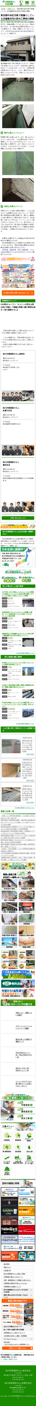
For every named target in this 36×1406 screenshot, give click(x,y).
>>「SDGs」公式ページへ (9, 1359)
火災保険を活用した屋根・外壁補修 (15, 1336)
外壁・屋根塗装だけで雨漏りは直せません (17, 1280)
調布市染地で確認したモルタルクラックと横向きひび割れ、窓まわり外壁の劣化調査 (18, 841)
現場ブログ (11, 9)
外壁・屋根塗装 (23, 250)
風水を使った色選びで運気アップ (24, 1041)
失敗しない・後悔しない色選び (24, 1014)
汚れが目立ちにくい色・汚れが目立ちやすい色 (24, 1055)
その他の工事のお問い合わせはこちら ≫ (18, 293)
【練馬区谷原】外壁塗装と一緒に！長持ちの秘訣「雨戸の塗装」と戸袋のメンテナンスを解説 (18, 859)
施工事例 (6, 1264)
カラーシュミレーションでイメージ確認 (24, 1027)
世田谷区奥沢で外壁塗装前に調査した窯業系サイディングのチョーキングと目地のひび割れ (18, 832)
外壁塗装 (5, 250)
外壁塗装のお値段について (12, 1286)
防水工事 (27, 31)
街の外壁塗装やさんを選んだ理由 (14, 1274)
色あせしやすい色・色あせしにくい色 (23, 1069)
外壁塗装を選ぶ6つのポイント (13, 1277)
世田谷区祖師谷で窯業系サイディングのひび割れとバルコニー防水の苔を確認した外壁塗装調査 (18, 828)
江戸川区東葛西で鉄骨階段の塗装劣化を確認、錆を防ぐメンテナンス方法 (18, 854)
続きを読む (30, 754)
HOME (3, 9)
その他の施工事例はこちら (25, 653)
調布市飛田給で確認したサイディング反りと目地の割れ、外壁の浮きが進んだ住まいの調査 (18, 837)
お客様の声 (7, 1270)
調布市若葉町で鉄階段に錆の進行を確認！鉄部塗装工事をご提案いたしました (18, 845)
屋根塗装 (13, 250)
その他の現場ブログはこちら (25, 808)
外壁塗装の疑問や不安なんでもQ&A (15, 1283)
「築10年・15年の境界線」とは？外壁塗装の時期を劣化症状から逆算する (18, 850)
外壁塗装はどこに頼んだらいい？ (14, 1333)
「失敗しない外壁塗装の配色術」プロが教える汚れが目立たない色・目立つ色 (18, 817)
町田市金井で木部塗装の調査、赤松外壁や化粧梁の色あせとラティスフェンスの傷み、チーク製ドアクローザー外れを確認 (18, 822)
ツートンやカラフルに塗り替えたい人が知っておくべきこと (24, 1084)
